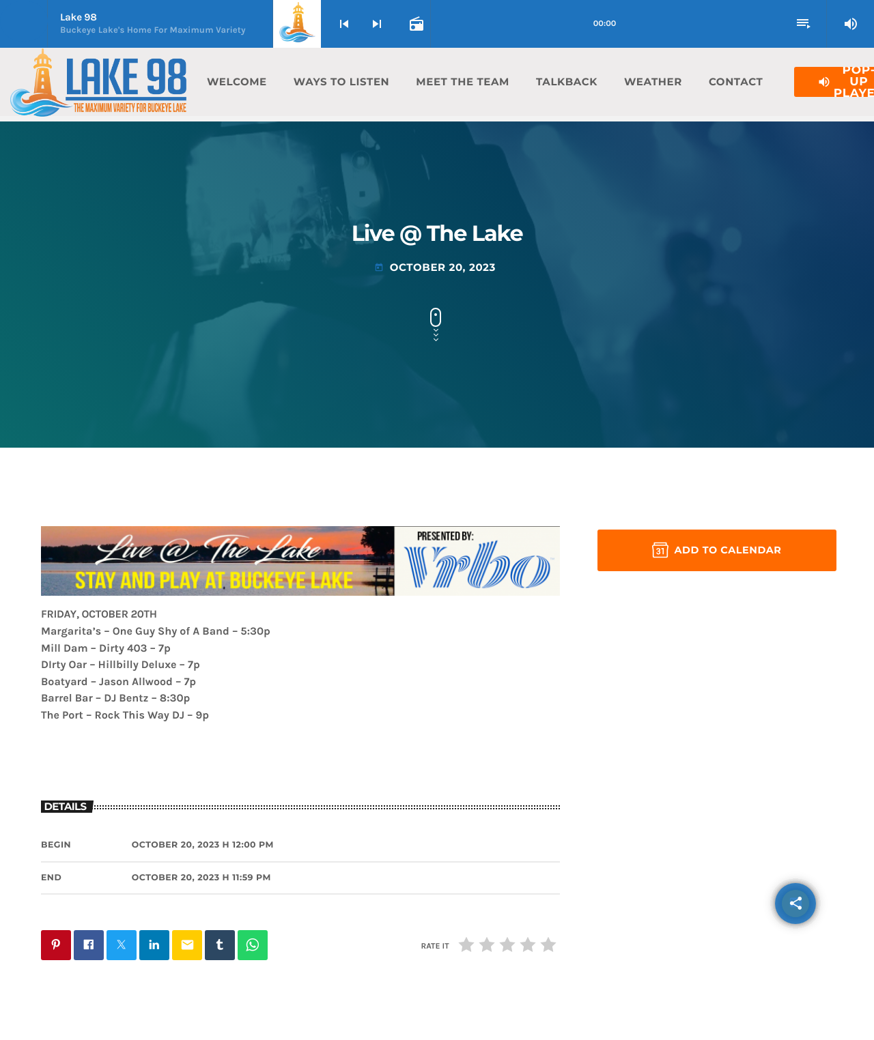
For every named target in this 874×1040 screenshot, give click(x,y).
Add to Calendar (716, 550)
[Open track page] (415, 24)
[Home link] (98, 82)
